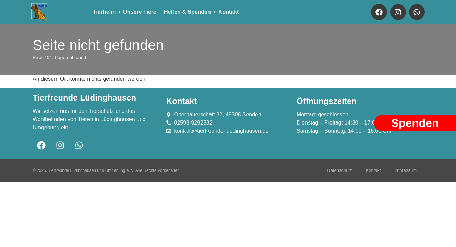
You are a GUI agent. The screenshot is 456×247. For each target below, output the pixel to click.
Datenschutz (339, 170)
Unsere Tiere (139, 12)
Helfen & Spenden (187, 12)
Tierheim (104, 12)
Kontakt (228, 12)
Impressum (406, 170)
